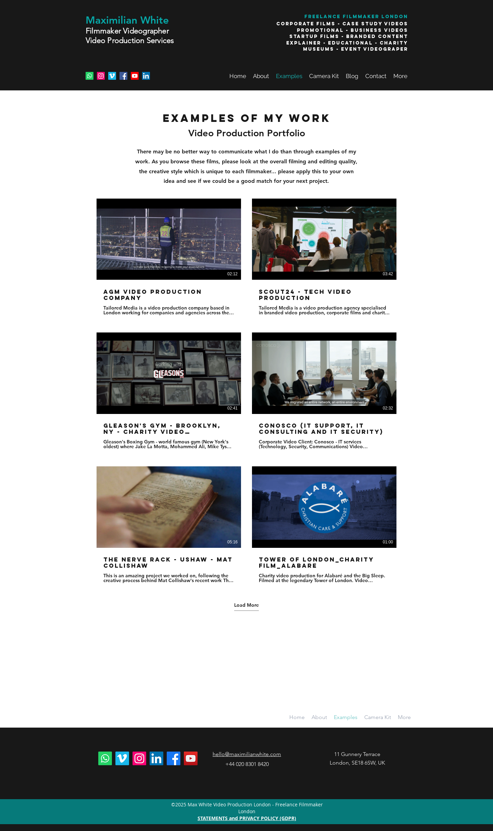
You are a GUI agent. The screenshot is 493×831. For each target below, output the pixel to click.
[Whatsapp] (89, 76)
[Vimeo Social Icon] (112, 76)
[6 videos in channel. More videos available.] (246, 390)
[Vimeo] (122, 758)
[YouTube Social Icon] (191, 758)
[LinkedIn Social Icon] (146, 76)
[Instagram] (101, 76)
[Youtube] (135, 76)
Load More (246, 605)
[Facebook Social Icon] (123, 76)
